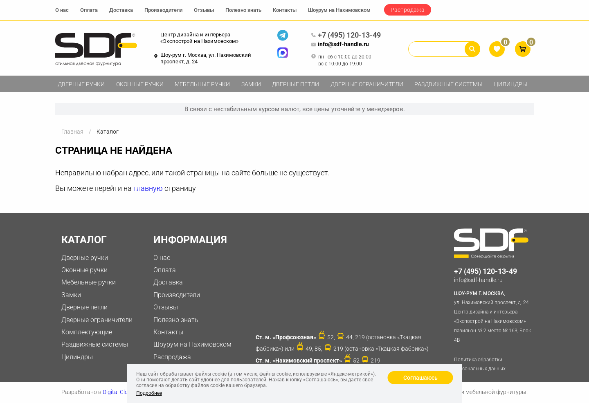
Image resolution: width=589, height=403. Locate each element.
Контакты (285, 10)
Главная (72, 131)
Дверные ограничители (366, 84)
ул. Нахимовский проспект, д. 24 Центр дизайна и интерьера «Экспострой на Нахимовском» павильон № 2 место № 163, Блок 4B (494, 316)
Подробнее (149, 393)
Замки (251, 84)
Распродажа (408, 10)
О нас (62, 10)
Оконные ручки (140, 84)
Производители (163, 10)
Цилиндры (510, 84)
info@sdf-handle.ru (340, 44)
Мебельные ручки (202, 84)
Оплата (89, 10)
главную (148, 188)
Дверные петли (295, 84)
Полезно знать (243, 10)
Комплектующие (86, 332)
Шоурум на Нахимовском (339, 10)
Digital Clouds (120, 392)
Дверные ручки (81, 84)
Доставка (121, 10)
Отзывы (204, 10)
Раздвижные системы (448, 84)
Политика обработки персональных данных (480, 364)
